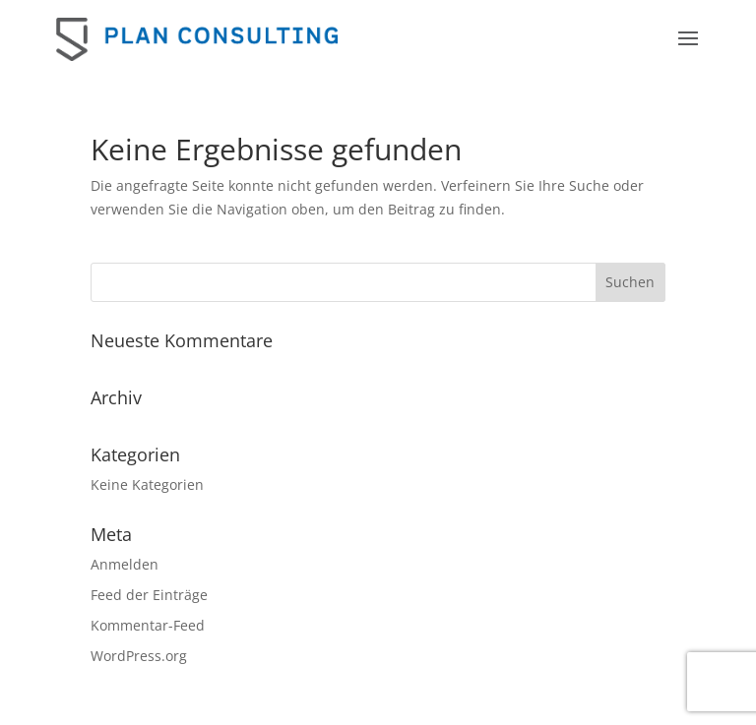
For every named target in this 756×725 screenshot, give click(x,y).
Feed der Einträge (149, 594)
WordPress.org (139, 655)
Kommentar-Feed (148, 625)
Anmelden (124, 564)
